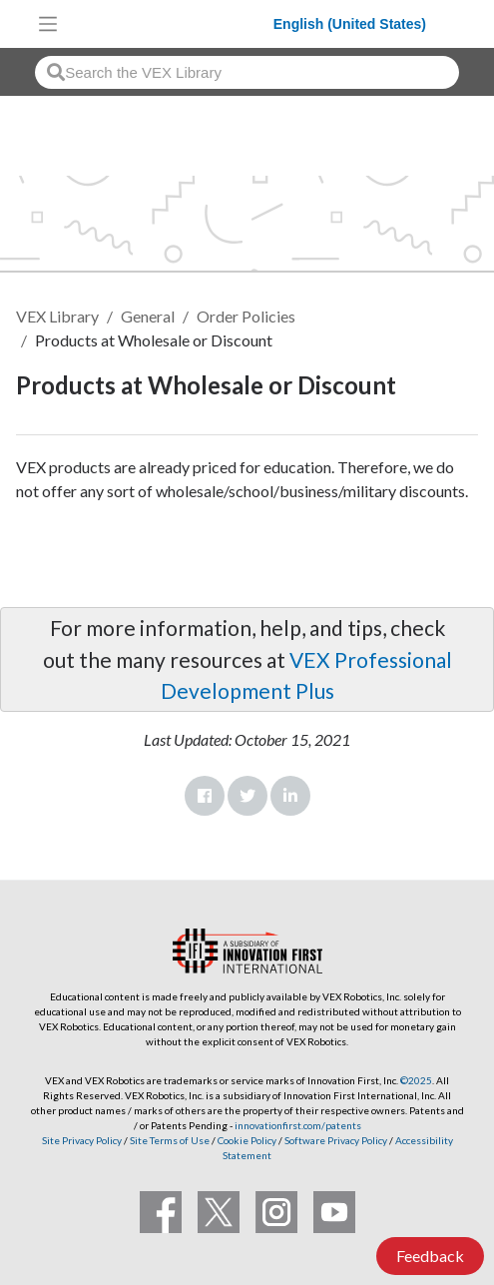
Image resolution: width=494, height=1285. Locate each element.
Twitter (247, 796)
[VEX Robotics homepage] (171, 23)
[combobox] (247, 72)
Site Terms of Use (169, 1140)
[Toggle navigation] (48, 24)
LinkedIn (290, 796)
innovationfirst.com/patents (298, 1125)
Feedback (430, 1255)
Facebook (205, 796)
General (148, 316)
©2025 (416, 1080)
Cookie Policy (247, 1140)
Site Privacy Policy (82, 1140)
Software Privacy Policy (335, 1140)
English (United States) (349, 24)
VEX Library (57, 316)
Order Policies (246, 316)
